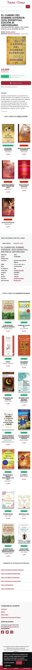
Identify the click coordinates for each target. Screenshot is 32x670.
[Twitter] (7, 632)
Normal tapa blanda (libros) (20, 261)
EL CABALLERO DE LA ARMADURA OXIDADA (24, 437)
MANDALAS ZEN (24, 514)
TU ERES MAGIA (8, 514)
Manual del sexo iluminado (24, 185)
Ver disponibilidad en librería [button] (9, 87)
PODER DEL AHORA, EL (24, 326)
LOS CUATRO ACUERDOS (24, 362)
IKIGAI (8, 361)
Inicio (3, 10)
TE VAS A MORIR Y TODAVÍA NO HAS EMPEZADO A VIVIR (8, 437)
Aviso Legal (4, 614)
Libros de (12, 570)
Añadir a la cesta (16, 83)
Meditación (24, 33)
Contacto (4, 609)
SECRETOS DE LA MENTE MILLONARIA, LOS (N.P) (8, 477)
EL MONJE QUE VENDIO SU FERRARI (8, 326)
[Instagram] (11, 632)
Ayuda (3, 612)
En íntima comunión (8, 222)
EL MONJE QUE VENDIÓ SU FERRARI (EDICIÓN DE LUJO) (8, 550)
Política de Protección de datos (11, 617)
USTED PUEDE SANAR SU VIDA (24, 549)
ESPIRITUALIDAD (14, 34)
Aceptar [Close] (19, 662)
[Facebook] (2, 632)
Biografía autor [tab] (18, 243)
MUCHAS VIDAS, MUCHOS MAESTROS (24, 399)
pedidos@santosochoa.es (11, 627)
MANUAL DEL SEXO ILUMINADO (24, 149)
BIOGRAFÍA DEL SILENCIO (8, 398)
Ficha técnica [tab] (6, 243)
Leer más (8, 665)
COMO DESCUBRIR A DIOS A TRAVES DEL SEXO (8, 186)
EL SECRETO (24, 475)
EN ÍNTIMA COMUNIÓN (8, 149)
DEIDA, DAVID (10, 32)
